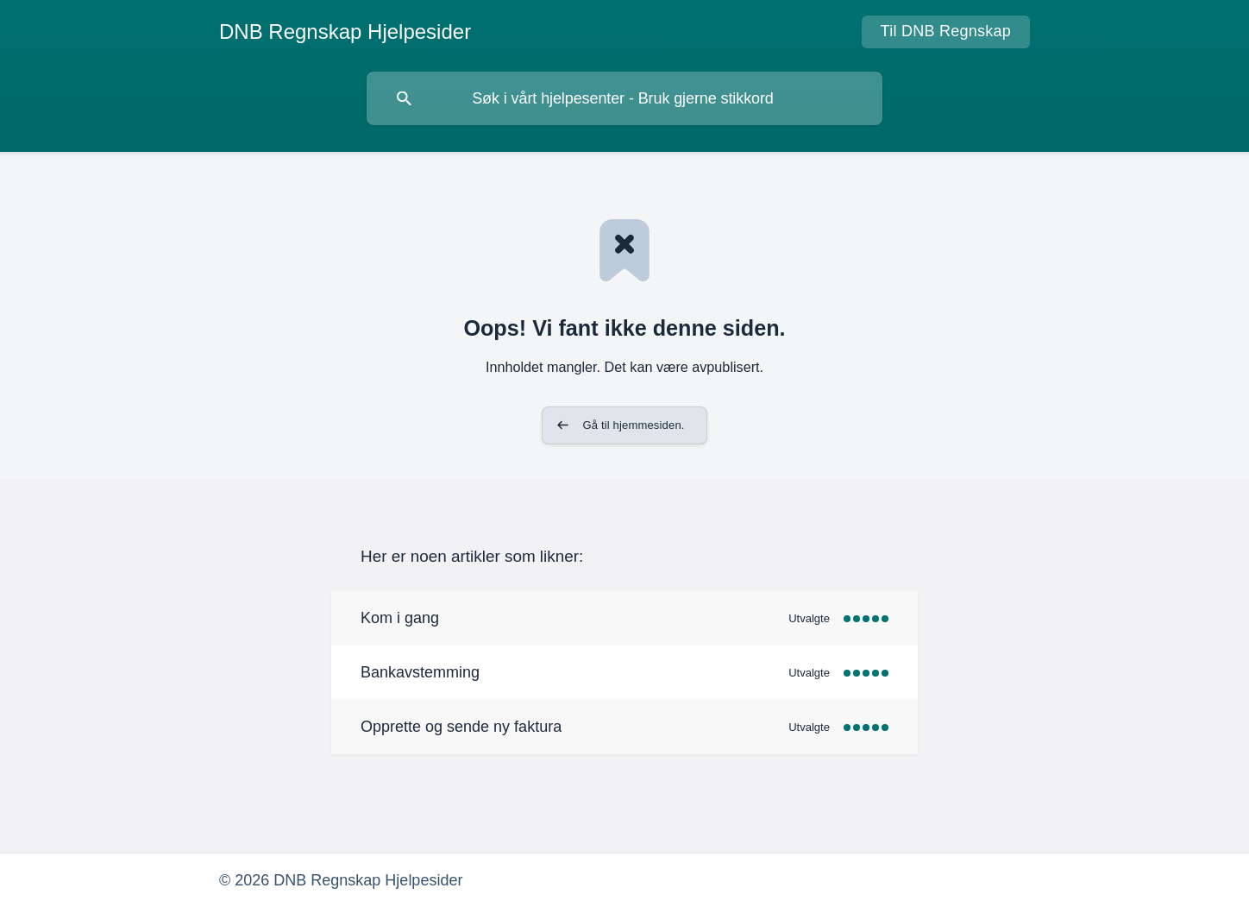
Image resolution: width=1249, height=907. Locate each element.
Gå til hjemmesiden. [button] (633, 425)
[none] (345, 32)
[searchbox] (624, 98)
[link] (624, 618)
